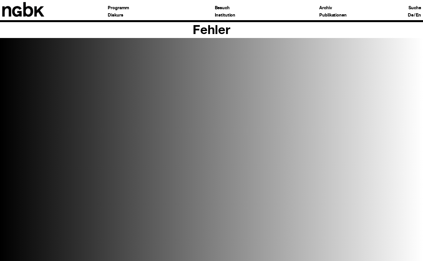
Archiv (325, 8)
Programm (118, 8)
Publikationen (332, 15)
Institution (225, 15)
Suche (414, 8)
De (410, 15)
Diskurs (115, 15)
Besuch (222, 8)
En (418, 15)
